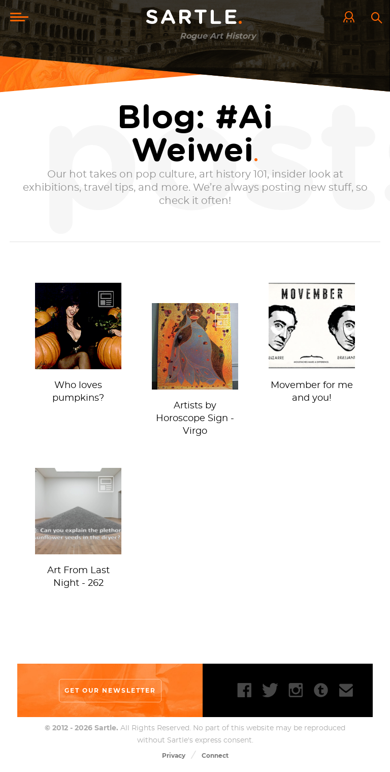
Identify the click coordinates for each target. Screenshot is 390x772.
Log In (351, 17)
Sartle (195, 18)
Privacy (173, 755)
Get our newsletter (110, 690)
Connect (215, 755)
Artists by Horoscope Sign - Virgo (195, 418)
